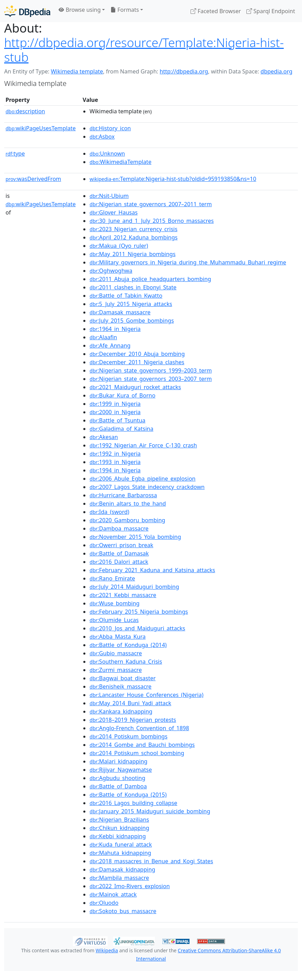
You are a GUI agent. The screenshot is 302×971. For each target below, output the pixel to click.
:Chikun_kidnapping (119, 828)
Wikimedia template (77, 71)
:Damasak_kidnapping (122, 869)
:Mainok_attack (113, 894)
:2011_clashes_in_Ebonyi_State (133, 287)
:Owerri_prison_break (121, 545)
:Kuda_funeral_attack (121, 844)
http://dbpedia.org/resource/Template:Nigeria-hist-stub (144, 49)
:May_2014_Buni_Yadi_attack (130, 703)
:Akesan (104, 437)
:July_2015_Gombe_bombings (132, 320)
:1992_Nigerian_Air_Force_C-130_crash (143, 445)
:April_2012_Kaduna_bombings (133, 237)
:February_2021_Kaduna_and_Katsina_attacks (152, 570)
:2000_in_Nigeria (115, 412)
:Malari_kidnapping (119, 761)
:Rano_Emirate (112, 578)
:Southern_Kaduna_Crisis (126, 661)
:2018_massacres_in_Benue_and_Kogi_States (151, 861)
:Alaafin (103, 337)
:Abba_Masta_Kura (117, 636)
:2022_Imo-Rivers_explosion (130, 886)
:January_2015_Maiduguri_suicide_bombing (150, 811)
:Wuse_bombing (115, 603)
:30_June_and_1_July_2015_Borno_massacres (152, 221)
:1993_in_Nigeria (115, 462)
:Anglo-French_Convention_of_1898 (139, 728)
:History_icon (110, 128)
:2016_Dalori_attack (119, 562)
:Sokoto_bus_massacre (123, 911)
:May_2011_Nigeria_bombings (133, 254)
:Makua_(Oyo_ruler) (119, 246)
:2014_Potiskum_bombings (128, 736)
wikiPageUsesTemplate (41, 128)
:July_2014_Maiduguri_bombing (134, 587)
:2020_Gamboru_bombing (127, 520)
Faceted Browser (216, 11)
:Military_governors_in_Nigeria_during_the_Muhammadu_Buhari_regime (188, 262)
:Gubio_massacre (116, 653)
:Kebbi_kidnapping (118, 836)
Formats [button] (124, 10)
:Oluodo (104, 903)
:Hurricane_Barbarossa (123, 495)
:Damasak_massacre (120, 312)
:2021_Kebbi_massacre (123, 595)
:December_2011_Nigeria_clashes (137, 362)
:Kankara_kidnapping (121, 711)
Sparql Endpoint (270, 11)
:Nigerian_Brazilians (119, 819)
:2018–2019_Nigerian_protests (133, 720)
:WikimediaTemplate (120, 162)
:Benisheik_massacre (120, 686)
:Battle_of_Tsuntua (117, 420)
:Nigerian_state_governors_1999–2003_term (151, 370)
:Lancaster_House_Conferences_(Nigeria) (146, 695)
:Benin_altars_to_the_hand (128, 503)
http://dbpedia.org (184, 71)
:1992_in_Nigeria (115, 453)
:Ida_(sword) (109, 512)
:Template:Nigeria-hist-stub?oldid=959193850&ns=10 (173, 179)
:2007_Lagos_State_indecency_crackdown (147, 487)
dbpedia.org (277, 71)
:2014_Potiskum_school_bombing (137, 753)
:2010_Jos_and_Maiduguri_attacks (137, 628)
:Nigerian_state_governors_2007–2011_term (151, 204)
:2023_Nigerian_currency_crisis (133, 229)
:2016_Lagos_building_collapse (133, 803)
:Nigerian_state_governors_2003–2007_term (151, 379)
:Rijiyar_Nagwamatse (121, 769)
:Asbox (102, 136)
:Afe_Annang (110, 345)
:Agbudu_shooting (117, 778)
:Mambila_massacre (119, 878)
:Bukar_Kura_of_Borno (123, 395)
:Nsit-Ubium (109, 196)
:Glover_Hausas (113, 212)
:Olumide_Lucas (114, 620)
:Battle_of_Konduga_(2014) (128, 645)
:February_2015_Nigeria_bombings (139, 611)
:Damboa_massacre (119, 528)
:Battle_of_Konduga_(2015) (128, 794)
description (25, 111)
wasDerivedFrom (33, 179)
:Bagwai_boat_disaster (123, 678)
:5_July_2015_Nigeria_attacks (131, 304)
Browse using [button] (80, 10)
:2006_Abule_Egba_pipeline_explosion (142, 478)
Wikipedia (107, 950)
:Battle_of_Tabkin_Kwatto (126, 295)
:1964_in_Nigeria (115, 329)
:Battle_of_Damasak (119, 553)
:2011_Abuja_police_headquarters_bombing (150, 279)
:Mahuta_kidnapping (120, 853)
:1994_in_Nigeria (115, 470)
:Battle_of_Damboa (118, 786)
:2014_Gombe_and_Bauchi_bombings (142, 745)
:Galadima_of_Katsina (121, 428)
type (15, 153)
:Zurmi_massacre (116, 670)
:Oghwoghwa (111, 270)
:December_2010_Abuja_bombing (137, 354)
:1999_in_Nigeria (115, 404)
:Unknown (107, 153)
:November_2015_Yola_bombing (135, 537)
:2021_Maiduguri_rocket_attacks (135, 387)
